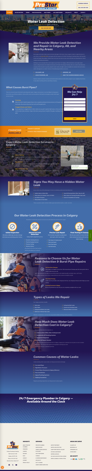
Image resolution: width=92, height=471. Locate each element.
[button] (83, 3)
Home (35, 24)
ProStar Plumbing (42, 24)
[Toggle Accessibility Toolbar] (2, 467)
